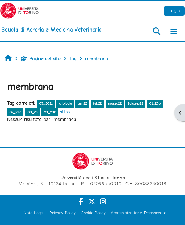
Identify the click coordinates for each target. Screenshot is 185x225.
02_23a (15, 112)
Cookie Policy (93, 213)
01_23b (155, 103)
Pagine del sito (41, 59)
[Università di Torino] (19, 10)
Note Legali (34, 213)
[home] (51, 29)
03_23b (50, 112)
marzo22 (115, 103)
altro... (67, 112)
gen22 (82, 103)
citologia (65, 103)
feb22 (97, 103)
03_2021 (46, 103)
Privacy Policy (63, 213)
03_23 (32, 112)
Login (174, 10)
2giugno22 (135, 103)
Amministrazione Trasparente (138, 213)
